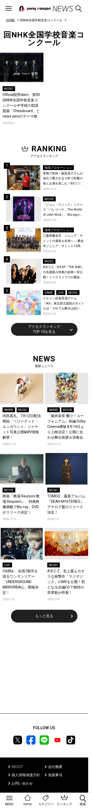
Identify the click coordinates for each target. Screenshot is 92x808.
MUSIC (8, 89)
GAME (48, 292)
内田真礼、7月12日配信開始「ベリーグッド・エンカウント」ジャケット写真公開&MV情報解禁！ (22, 426)
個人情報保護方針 (26, 775)
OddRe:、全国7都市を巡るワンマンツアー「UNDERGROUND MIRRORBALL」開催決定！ (21, 582)
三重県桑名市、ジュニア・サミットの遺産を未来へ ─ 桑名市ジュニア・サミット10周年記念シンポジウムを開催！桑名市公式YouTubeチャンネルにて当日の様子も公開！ (63, 241)
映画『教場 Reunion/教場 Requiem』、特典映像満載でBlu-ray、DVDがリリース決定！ (21, 504)
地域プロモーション (58, 168)
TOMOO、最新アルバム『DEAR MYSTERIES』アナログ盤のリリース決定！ (66, 504)
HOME (10, 20)
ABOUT (17, 767)
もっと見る (44, 616)
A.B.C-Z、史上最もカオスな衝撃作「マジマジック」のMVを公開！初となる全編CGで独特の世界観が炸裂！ (66, 582)
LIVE (61, 292)
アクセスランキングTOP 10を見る (44, 329)
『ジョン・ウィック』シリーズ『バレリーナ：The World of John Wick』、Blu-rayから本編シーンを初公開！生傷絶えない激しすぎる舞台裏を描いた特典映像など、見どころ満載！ (63, 210)
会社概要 (55, 767)
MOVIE (49, 199)
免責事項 (55, 775)
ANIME (8, 410)
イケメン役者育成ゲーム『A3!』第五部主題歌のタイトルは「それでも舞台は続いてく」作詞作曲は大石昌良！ (63, 304)
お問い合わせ (22, 783)
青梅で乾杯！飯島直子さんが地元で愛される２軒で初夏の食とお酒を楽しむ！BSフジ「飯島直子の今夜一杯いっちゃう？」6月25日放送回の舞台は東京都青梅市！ (63, 179)
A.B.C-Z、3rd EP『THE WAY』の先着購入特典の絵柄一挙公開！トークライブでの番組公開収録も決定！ (63, 272)
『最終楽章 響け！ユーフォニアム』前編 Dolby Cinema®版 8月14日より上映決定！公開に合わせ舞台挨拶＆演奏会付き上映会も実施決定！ (66, 427)
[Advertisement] (44, 671)
